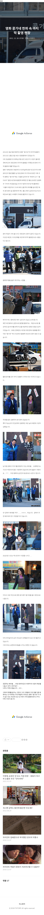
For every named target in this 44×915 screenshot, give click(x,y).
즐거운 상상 (8, 6)
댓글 (6, 880)
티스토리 (22, 904)
